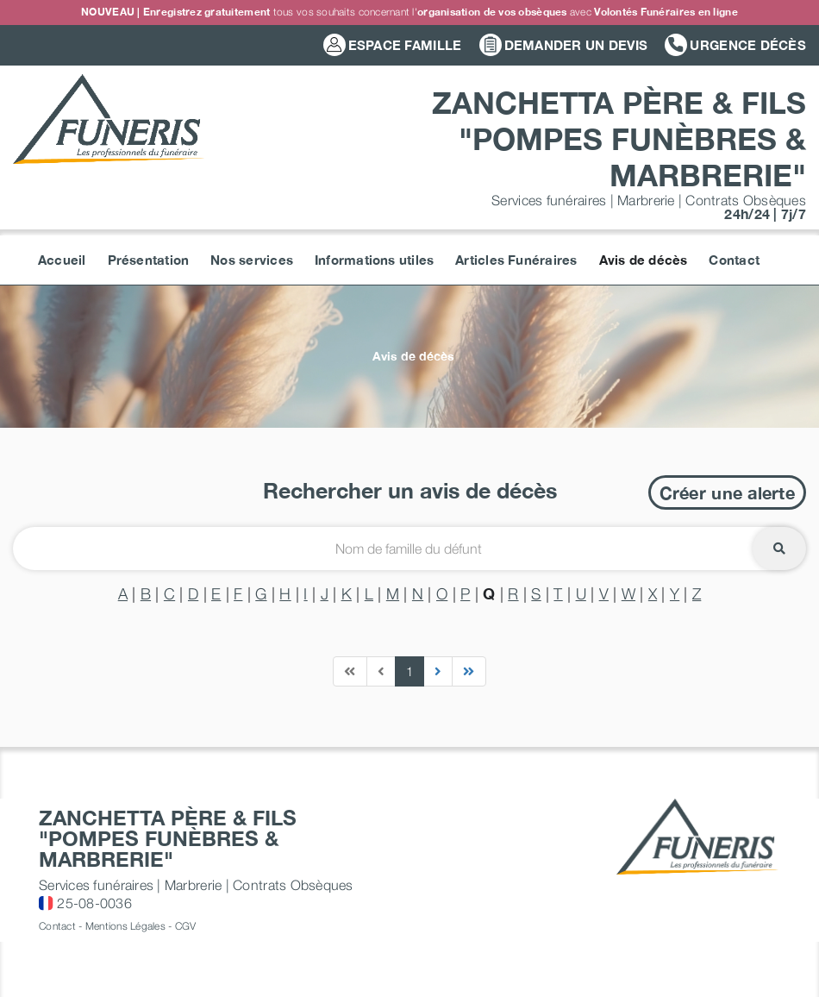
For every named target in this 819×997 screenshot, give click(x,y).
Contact (57, 925)
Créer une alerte (727, 492)
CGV (186, 925)
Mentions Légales (125, 925)
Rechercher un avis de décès (410, 490)
